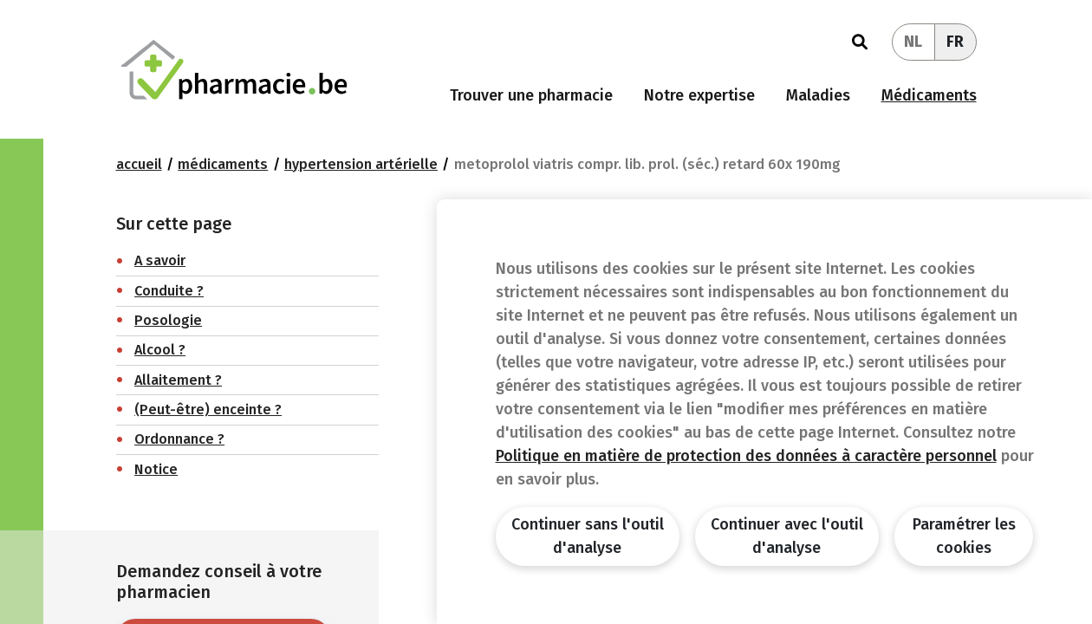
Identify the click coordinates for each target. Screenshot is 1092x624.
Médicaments (929, 95)
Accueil (139, 164)
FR (955, 41)
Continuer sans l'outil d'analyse (587, 536)
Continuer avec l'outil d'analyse (787, 536)
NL (913, 41)
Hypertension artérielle (361, 164)
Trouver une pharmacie (531, 95)
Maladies (818, 95)
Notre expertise (699, 95)
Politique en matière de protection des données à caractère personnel (746, 455)
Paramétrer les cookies (964, 536)
